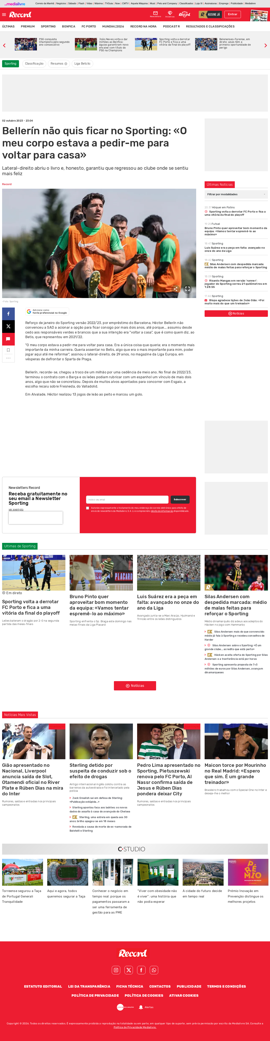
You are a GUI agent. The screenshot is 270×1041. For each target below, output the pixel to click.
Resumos (59, 63)
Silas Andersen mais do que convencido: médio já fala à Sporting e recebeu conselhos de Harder (235, 635)
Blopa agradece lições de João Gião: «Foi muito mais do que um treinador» (234, 302)
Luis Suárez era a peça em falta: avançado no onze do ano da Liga (235, 249)
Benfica (68, 26)
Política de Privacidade (95, 996)
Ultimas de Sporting (19, 546)
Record (7, 184)
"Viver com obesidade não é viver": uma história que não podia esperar (157, 896)
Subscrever (180, 499)
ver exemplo (16, 509)
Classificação (34, 63)
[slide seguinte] (266, 45)
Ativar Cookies (183, 996)
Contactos (160, 986)
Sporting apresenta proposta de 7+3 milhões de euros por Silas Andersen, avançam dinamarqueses (234, 668)
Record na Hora (143, 26)
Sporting (48, 26)
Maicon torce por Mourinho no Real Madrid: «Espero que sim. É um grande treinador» (235, 773)
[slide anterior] (4, 45)
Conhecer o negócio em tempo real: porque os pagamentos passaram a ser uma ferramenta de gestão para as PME (110, 901)
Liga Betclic (82, 63)
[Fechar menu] (4, 14)
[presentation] (36, 517)
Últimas (8, 26)
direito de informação (162, 511)
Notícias (236, 313)
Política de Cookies (144, 996)
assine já (214, 15)
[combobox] (236, 194)
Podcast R (171, 26)
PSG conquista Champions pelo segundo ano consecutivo (54, 42)
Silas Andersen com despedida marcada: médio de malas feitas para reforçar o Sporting (236, 266)
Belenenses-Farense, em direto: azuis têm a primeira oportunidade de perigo (235, 43)
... (8, 356)
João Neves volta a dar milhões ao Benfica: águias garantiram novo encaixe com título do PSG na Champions (113, 45)
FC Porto (89, 26)
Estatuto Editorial (43, 986)
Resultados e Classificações (210, 26)
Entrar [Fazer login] (232, 14)
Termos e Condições (226, 986)
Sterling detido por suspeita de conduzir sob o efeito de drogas (100, 770)
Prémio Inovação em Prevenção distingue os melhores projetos (245, 896)
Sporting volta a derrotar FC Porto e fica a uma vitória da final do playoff (174, 42)
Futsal (212, 223)
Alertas (149, 1007)
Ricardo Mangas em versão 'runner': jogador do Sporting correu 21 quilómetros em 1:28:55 (236, 284)
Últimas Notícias (220, 185)
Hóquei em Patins (220, 207)
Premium (27, 26)
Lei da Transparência (89, 986)
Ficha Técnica (129, 986)
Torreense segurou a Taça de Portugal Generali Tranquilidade (21, 896)
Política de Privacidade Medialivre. (135, 1027)
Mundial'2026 (113, 26)
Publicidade (189, 986)
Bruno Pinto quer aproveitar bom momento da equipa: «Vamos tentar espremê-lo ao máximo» (236, 231)
